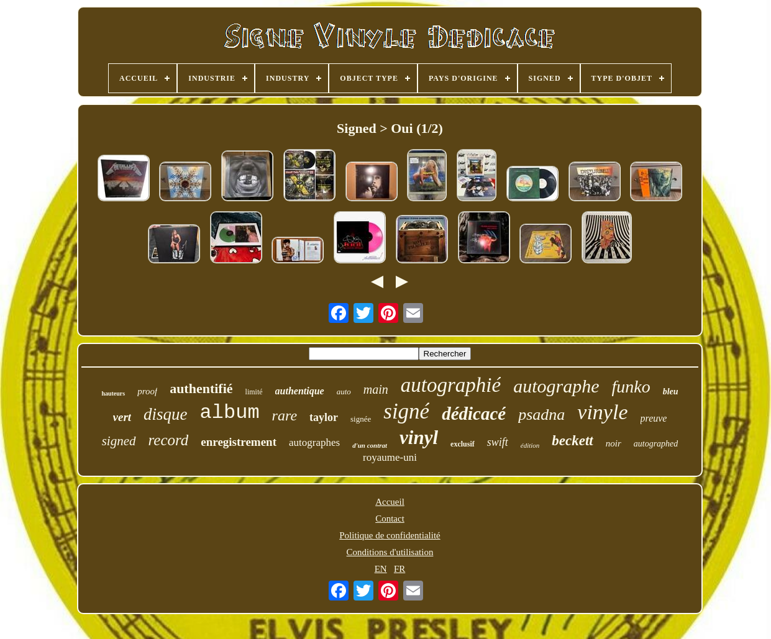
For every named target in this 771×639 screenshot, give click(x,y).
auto (344, 391)
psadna (541, 415)
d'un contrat (369, 445)
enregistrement (238, 441)
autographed (656, 443)
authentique (299, 391)
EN (381, 569)
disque (166, 414)
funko (631, 386)
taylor (323, 417)
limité (254, 391)
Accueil (389, 502)
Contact (389, 518)
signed (119, 440)
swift (497, 442)
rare (284, 415)
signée (360, 419)
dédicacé (474, 414)
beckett (572, 440)
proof (147, 391)
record (168, 440)
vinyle (602, 412)
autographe (556, 386)
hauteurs (113, 393)
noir (613, 443)
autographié (451, 385)
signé (406, 411)
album (230, 412)
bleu (670, 391)
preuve (654, 418)
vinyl (418, 437)
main (375, 389)
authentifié (201, 388)
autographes (314, 442)
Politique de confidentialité (389, 535)
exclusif (462, 444)
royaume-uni (390, 457)
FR (399, 569)
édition (530, 445)
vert (122, 417)
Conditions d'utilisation (390, 552)
